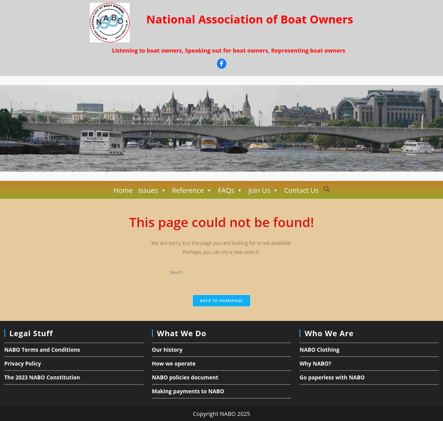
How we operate (174, 363)
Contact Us (301, 190)
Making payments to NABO (188, 391)
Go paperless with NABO (332, 377)
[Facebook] (221, 64)
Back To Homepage (221, 300)
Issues (152, 190)
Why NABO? (315, 363)
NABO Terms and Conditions (42, 349)
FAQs (230, 190)
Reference (192, 190)
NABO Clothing (319, 349)
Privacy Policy (22, 363)
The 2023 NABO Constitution (42, 377)
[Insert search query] (221, 272)
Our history (167, 349)
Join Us (263, 190)
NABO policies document (185, 377)
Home (123, 190)
